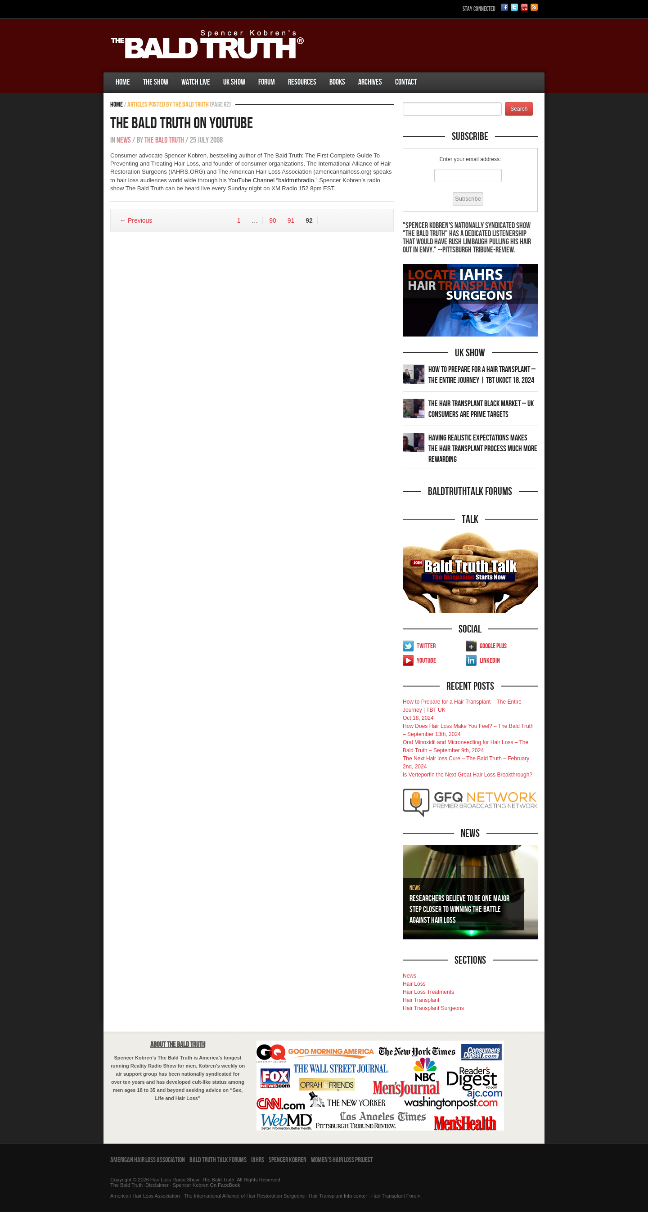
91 (291, 220)
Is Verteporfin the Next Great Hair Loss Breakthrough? (467, 775)
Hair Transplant (421, 1000)
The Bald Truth (164, 140)
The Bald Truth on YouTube (181, 123)
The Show (155, 82)
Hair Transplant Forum (395, 1196)
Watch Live (195, 82)
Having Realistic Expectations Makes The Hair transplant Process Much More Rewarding (482, 448)
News (124, 140)
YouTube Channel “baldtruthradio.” (273, 180)
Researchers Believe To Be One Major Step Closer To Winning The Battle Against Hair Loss (459, 909)
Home (123, 82)
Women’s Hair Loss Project (342, 1160)
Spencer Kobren (287, 1160)
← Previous (136, 220)
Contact (406, 82)
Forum (266, 82)
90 (272, 220)
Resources (302, 82)
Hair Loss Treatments (428, 992)
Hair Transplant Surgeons (433, 1008)
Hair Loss (414, 984)
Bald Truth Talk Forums (218, 1160)
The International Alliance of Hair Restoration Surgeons (244, 1196)
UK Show (234, 82)
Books (337, 82)
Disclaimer (156, 1185)
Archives (370, 82)
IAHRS (257, 1160)
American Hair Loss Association (147, 1160)
